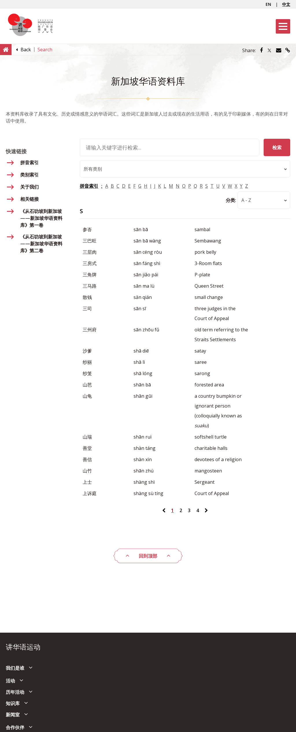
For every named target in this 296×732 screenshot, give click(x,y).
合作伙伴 (15, 727)
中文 (286, 4)
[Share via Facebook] (261, 50)
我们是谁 (15, 668)
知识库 (13, 703)
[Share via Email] (278, 50)
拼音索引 (89, 186)
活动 (10, 681)
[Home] (6, 49)
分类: (231, 200)
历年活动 (15, 692)
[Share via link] (287, 50)
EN (268, 4)
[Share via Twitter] (269, 50)
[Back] (25, 49)
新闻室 (13, 714)
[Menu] (283, 26)
